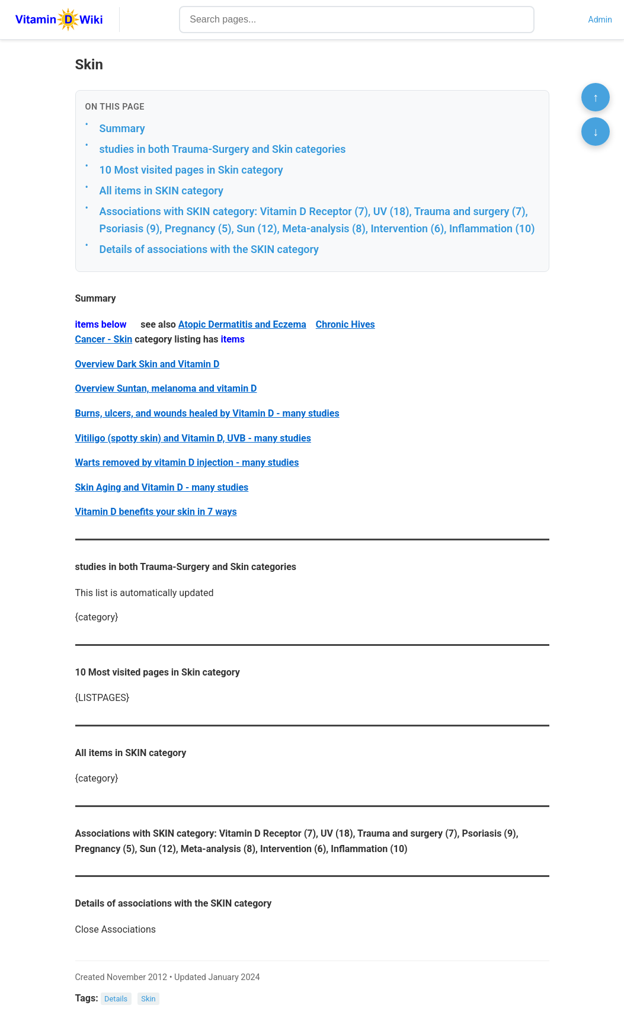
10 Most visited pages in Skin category (191, 170)
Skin (148, 998)
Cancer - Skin (104, 339)
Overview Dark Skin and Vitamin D (147, 364)
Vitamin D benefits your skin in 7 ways (156, 511)
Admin (600, 19)
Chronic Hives (345, 324)
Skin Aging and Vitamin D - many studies (162, 487)
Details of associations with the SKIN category (209, 249)
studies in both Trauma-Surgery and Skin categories (223, 149)
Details (115, 998)
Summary (122, 128)
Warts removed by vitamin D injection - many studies (187, 462)
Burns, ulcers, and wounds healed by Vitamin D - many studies (207, 413)
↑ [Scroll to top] (596, 97)
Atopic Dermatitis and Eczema (242, 324)
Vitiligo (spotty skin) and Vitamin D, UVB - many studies (193, 438)
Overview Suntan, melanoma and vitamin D (166, 388)
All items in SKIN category (161, 190)
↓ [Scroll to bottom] (596, 131)
